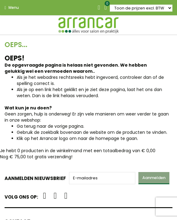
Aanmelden (153, 178)
